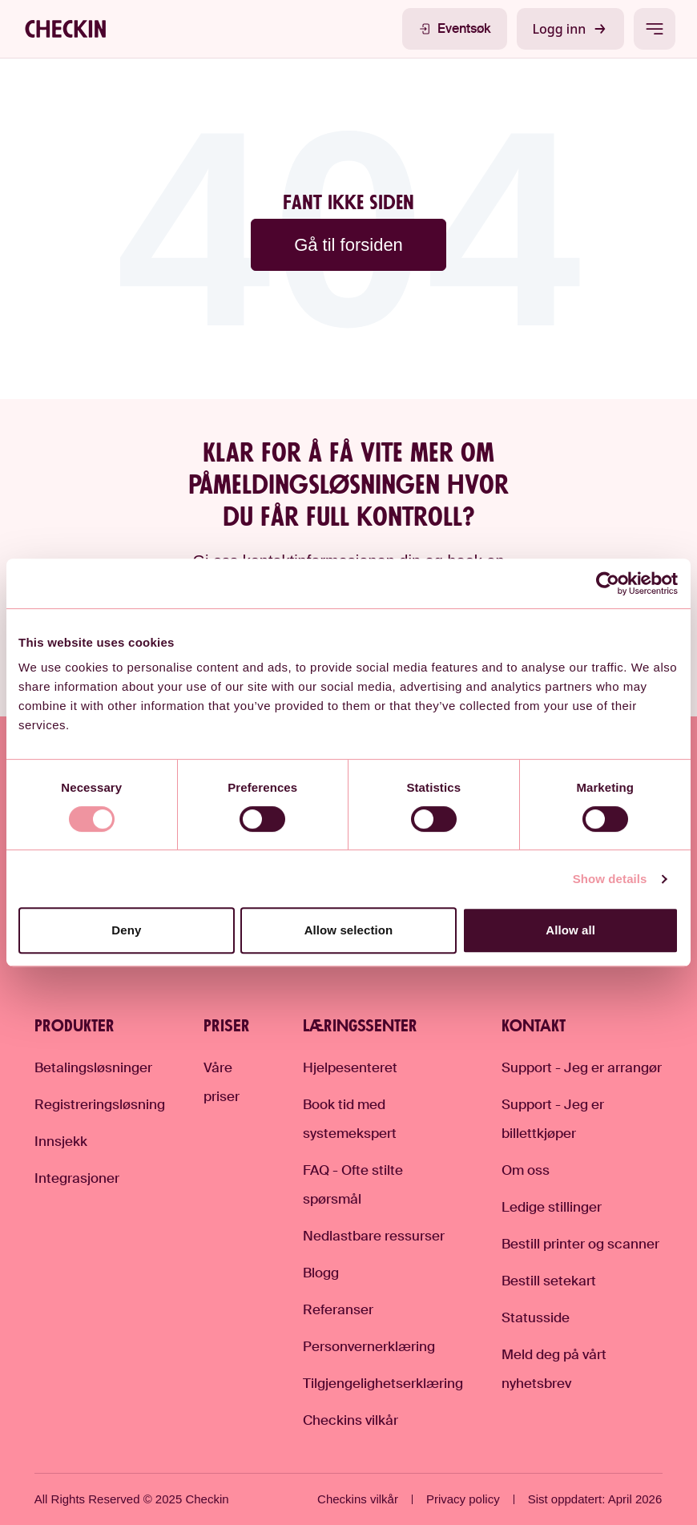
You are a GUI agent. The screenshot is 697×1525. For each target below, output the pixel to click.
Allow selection (348, 930)
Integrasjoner (76, 1178)
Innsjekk (60, 1141)
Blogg (321, 1272)
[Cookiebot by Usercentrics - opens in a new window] (608, 583)
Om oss (526, 1170)
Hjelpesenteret (350, 1067)
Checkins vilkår (350, 1420)
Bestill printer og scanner (580, 1244)
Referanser (338, 1309)
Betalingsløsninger (93, 1067)
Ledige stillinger (552, 1207)
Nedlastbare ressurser (374, 1236)
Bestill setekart (549, 1280)
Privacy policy (463, 1499)
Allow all (570, 930)
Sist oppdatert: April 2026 (595, 1499)
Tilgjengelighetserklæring (383, 1383)
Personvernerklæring (369, 1346)
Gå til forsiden (348, 245)
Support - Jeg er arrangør (582, 1067)
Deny (126, 930)
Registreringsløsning (99, 1104)
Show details (610, 879)
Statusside (536, 1317)
